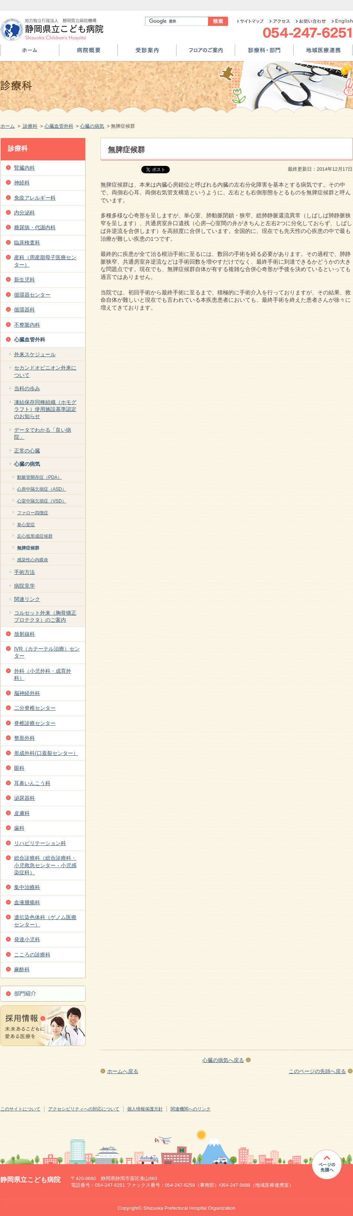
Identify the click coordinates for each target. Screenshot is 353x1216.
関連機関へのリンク (191, 1109)
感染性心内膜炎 (32, 559)
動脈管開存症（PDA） (39, 477)
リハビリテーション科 (40, 843)
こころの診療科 (32, 955)
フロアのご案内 (205, 52)
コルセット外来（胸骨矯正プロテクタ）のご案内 (45, 616)
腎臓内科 (24, 168)
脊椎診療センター (35, 723)
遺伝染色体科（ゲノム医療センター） (45, 920)
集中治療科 (27, 887)
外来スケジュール (35, 354)
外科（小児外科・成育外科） (42, 674)
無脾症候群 (28, 548)
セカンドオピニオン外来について (45, 371)
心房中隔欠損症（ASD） (41, 489)
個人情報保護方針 (145, 1109)
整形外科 (24, 738)
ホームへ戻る (122, 1071)
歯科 (19, 828)
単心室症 (26, 524)
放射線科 (24, 634)
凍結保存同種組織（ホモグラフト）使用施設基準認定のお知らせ (45, 409)
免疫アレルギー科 (35, 198)
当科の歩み (27, 388)
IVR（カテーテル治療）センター (47, 652)
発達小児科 (27, 939)
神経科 (22, 183)
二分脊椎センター (35, 708)
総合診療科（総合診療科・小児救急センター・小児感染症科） (45, 865)
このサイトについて (20, 1109)
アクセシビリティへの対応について (83, 1109)
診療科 (29, 126)
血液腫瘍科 (27, 902)
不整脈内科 (27, 325)
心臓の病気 (92, 126)
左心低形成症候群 (35, 536)
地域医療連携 (323, 52)
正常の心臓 (27, 451)
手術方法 (24, 572)
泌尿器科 (24, 798)
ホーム (30, 52)
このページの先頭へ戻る (317, 1071)
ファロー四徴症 (32, 512)
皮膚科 (22, 813)
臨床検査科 (27, 242)
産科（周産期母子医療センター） (45, 260)
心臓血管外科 (58, 126)
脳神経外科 (27, 693)
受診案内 (147, 52)
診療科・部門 (264, 52)
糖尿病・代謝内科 (35, 227)
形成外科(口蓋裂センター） (46, 753)
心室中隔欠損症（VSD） (41, 501)
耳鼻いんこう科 (32, 783)
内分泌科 (24, 213)
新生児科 (24, 280)
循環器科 (24, 310)
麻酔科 (22, 969)
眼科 (19, 768)
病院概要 (88, 52)
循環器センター (32, 295)
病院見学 (24, 586)
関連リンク (27, 599)
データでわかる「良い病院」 (42, 433)
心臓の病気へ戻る (223, 1060)
